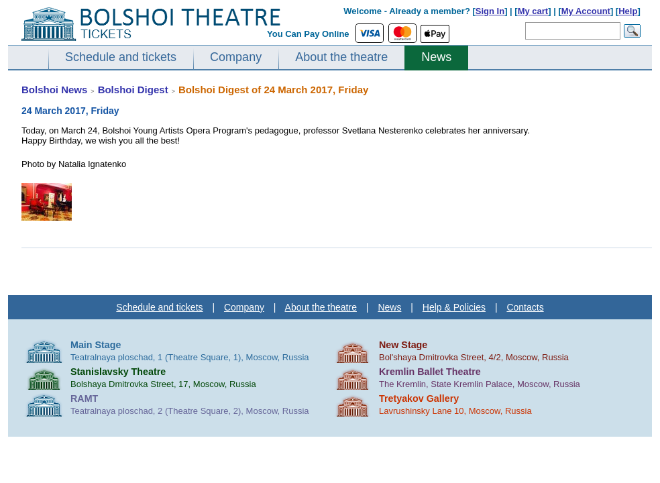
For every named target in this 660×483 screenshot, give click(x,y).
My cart (533, 11)
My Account (585, 11)
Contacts (524, 307)
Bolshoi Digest (133, 89)
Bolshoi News (54, 89)
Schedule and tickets (120, 57)
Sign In (490, 11)
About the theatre (341, 57)
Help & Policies (454, 307)
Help (627, 11)
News (436, 57)
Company (236, 57)
